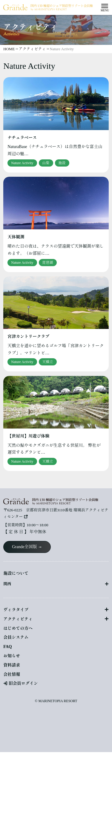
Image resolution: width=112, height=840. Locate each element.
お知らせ (11, 656)
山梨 (46, 163)
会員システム (15, 637)
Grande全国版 (24, 547)
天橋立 (47, 362)
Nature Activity (22, 163)
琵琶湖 (47, 262)
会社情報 (11, 674)
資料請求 (11, 665)
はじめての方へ (18, 628)
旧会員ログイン (23, 683)
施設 (62, 163)
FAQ (7, 646)
